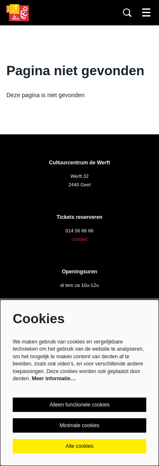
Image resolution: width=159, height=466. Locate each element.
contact (79, 239)
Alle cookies (79, 446)
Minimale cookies (80, 425)
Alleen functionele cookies (80, 405)
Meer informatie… (53, 379)
